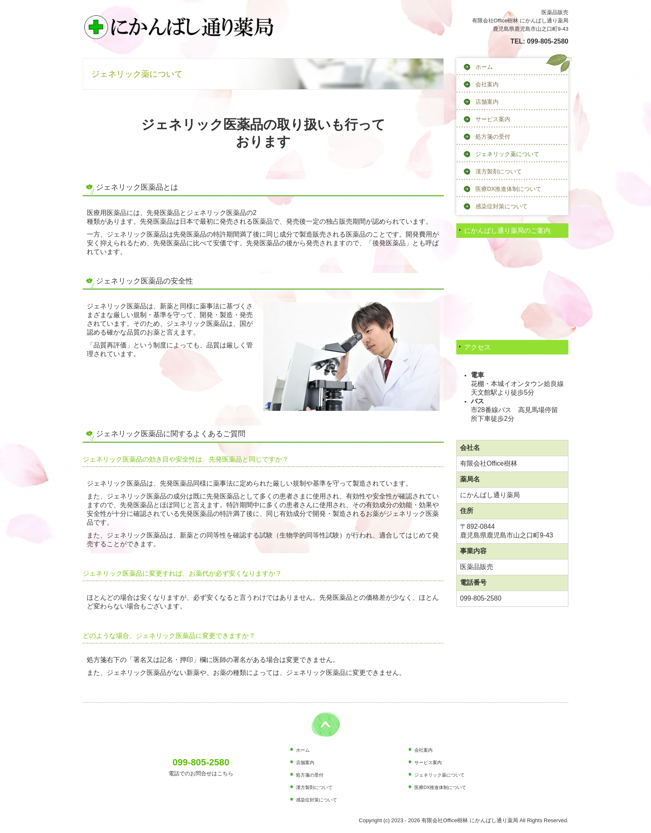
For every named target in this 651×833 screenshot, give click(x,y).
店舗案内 (487, 101)
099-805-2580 (547, 41)
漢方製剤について (498, 171)
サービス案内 (492, 119)
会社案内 (487, 84)
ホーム (484, 67)
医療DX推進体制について (508, 189)
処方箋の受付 (492, 136)
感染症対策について (501, 206)
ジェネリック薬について (507, 154)
